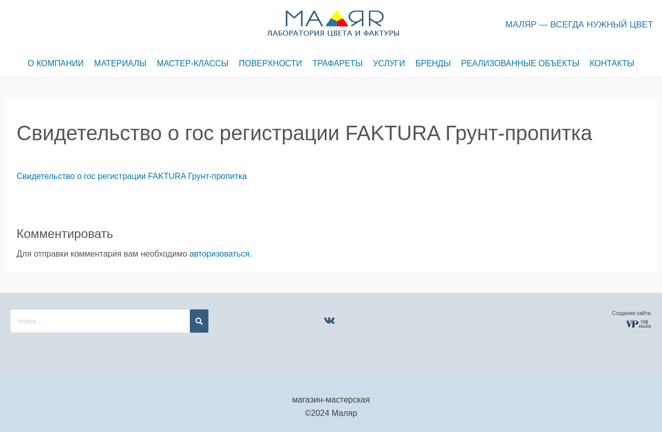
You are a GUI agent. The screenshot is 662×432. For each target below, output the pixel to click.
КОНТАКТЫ (612, 63)
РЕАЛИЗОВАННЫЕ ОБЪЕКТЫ (520, 63)
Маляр (344, 413)
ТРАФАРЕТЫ (337, 63)
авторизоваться (219, 253)
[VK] (329, 320)
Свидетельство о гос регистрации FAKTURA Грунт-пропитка (132, 176)
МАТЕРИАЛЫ (120, 63)
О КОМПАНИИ (56, 63)
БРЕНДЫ (432, 63)
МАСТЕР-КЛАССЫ (193, 63)
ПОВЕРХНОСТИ (270, 63)
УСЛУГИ (389, 63)
